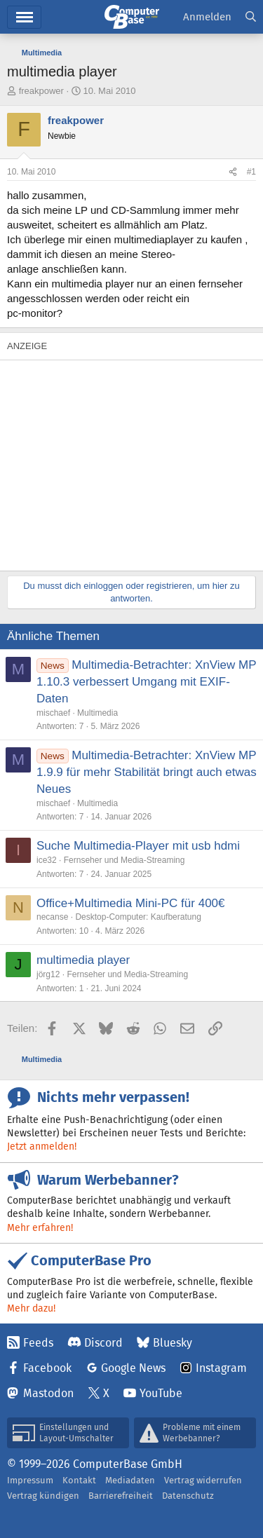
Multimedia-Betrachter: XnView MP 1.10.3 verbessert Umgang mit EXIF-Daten (146, 681)
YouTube (161, 1393)
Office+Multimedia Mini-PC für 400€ (130, 903)
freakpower (41, 91)
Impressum (30, 1480)
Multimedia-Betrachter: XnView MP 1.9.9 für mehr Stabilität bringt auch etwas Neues (146, 772)
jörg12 (48, 974)
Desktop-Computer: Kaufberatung (138, 917)
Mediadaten (130, 1480)
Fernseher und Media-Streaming (124, 860)
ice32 (46, 860)
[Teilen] (233, 172)
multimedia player (83, 960)
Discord (103, 1343)
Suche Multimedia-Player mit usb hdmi (138, 845)
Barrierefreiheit (120, 1495)
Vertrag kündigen (43, 1495)
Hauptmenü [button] (24, 17)
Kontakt (79, 1480)
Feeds (38, 1343)
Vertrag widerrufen (203, 1480)
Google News (133, 1368)
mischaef (53, 713)
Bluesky (172, 1343)
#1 (251, 172)
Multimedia (97, 713)
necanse (52, 917)
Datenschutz (188, 1495)
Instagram (221, 1368)
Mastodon (48, 1393)
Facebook (47, 1368)
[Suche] (250, 17)
